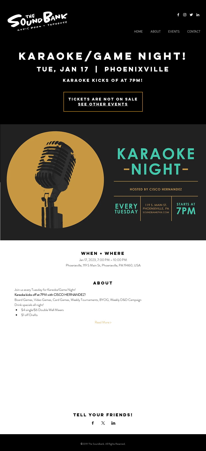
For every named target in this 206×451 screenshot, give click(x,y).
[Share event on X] (103, 423)
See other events (103, 104)
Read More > (103, 322)
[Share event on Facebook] (93, 423)
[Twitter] (191, 15)
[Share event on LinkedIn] (113, 423)
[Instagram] (185, 15)
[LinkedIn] (198, 15)
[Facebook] (178, 15)
